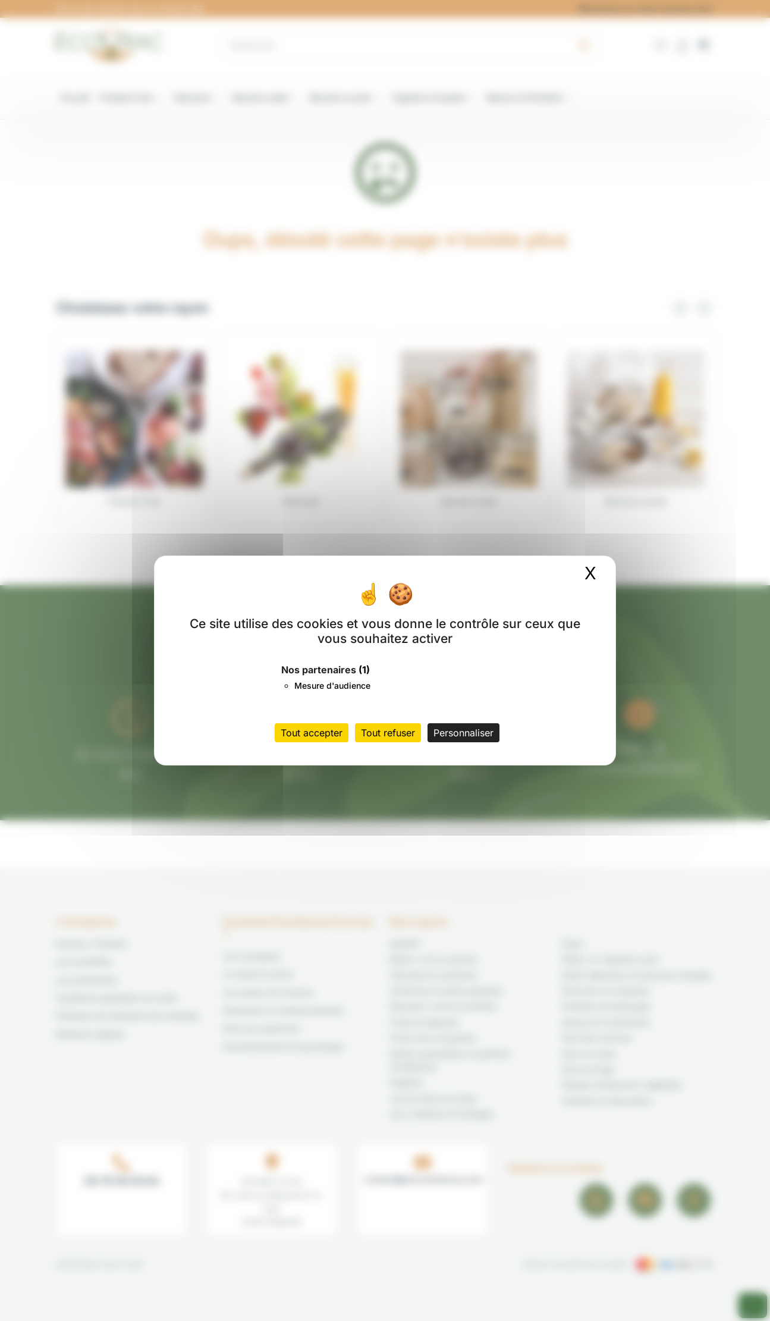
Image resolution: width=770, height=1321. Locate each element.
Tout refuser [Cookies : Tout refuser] (388, 733)
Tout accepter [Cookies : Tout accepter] (311, 733)
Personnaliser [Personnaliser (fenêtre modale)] (463, 733)
